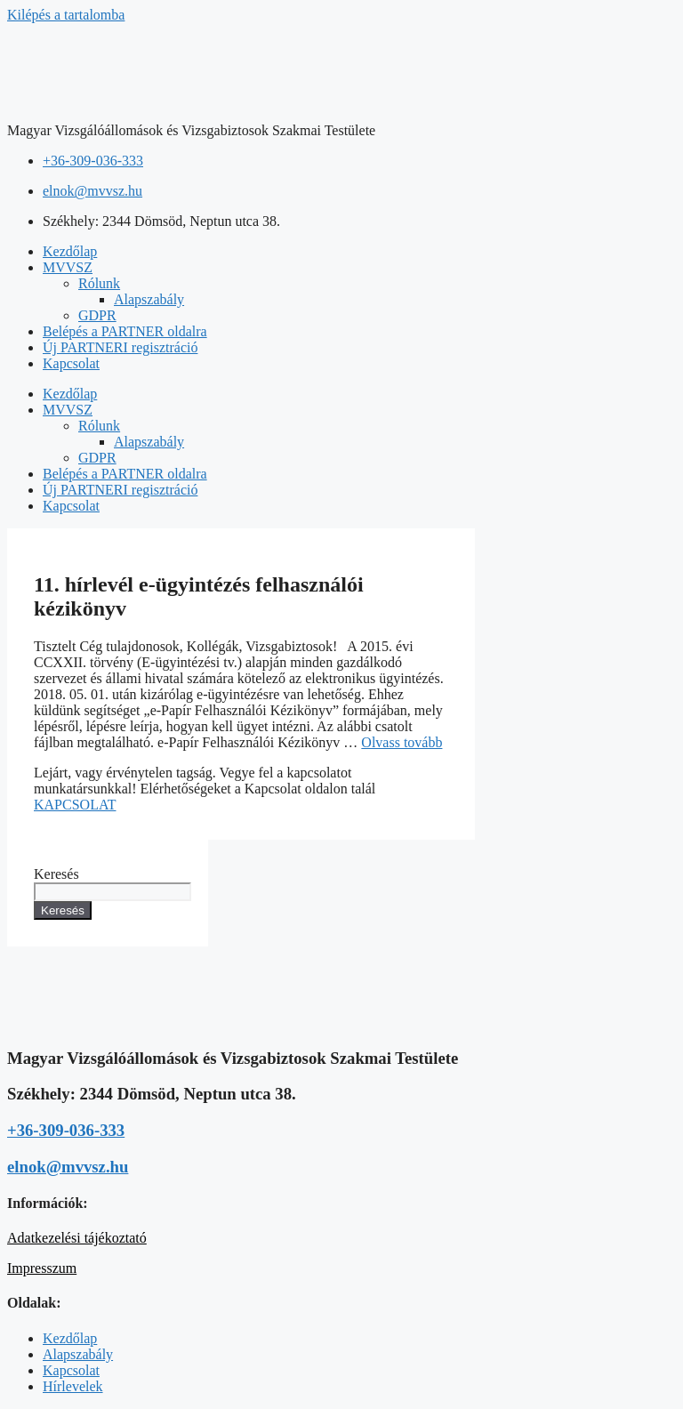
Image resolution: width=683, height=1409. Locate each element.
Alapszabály (149, 299)
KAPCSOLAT (75, 804)
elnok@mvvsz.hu (67, 1166)
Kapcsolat (71, 363)
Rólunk (99, 283)
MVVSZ (67, 267)
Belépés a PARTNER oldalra (125, 331)
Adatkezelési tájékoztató (77, 1237)
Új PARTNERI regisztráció (120, 347)
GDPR (97, 315)
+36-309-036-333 (66, 1130)
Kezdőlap (70, 251)
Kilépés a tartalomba (66, 14)
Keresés (56, 874)
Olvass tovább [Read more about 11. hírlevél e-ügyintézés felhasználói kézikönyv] (401, 742)
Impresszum (41, 1268)
